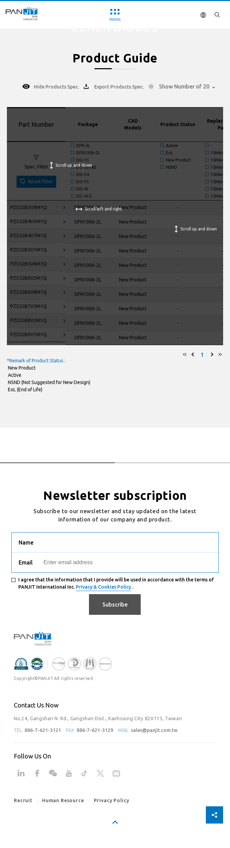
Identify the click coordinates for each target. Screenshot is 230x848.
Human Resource (63, 800)
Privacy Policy (111, 800)
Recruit (23, 800)
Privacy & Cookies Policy (103, 587)
